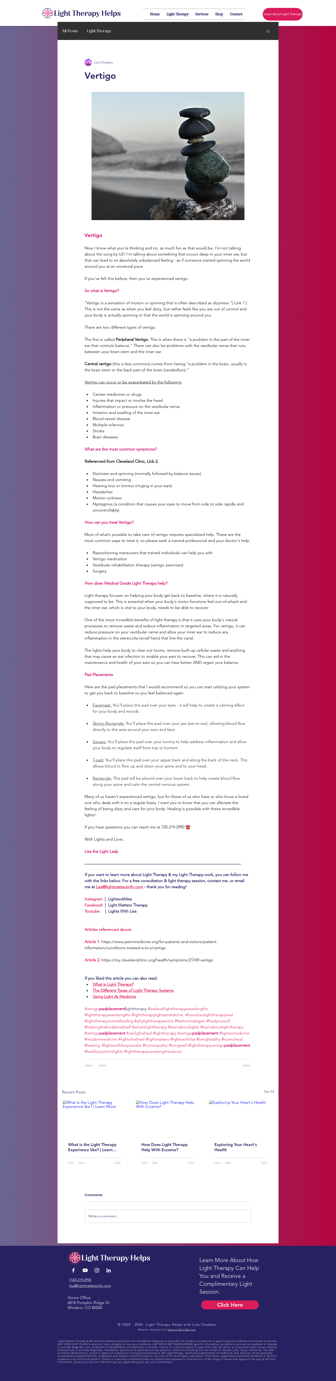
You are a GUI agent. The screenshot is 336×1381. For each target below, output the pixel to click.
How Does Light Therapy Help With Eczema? (164, 1147)
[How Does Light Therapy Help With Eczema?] (168, 1118)
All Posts (70, 30)
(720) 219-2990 (80, 1280)
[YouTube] (85, 1270)
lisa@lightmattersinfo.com (90, 1285)
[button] (268, 31)
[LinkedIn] (109, 1270)
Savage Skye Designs (182, 1329)
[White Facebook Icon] (73, 1270)
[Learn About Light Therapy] (283, 14)
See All (269, 1091)
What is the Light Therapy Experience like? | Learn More (92, 1147)
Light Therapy (99, 30)
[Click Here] (230, 1304)
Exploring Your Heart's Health (235, 1147)
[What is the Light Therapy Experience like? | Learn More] (95, 1118)
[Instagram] (97, 1270)
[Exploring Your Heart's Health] (241, 1118)
